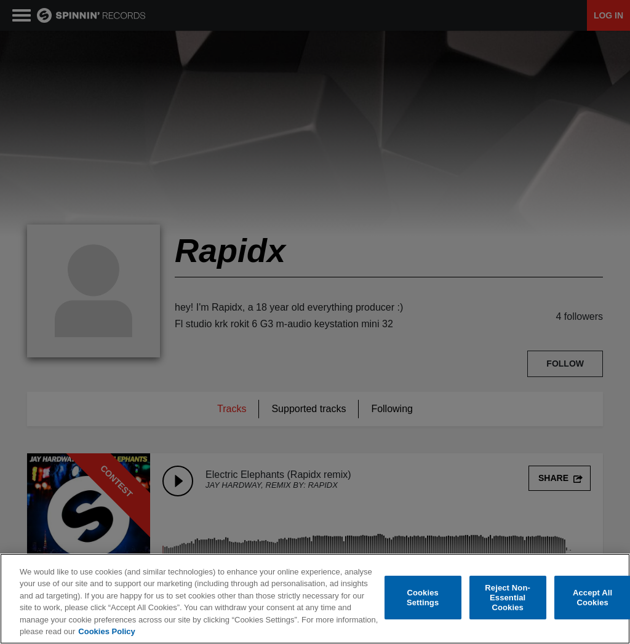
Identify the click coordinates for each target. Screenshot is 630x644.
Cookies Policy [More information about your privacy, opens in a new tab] (106, 631)
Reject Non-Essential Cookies (507, 598)
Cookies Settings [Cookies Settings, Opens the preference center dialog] (423, 597)
